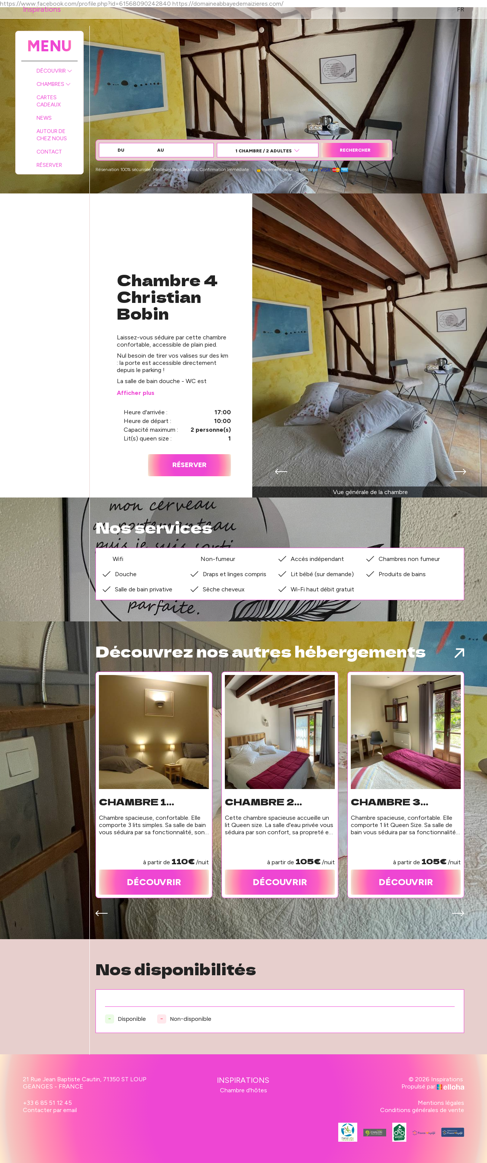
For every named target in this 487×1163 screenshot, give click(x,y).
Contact (49, 152)
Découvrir (54, 71)
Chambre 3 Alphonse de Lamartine (393, 801)
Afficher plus (135, 392)
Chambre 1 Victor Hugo (141, 801)
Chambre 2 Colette (259, 801)
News (44, 118)
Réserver (49, 165)
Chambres (54, 84)
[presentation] (281, 472)
